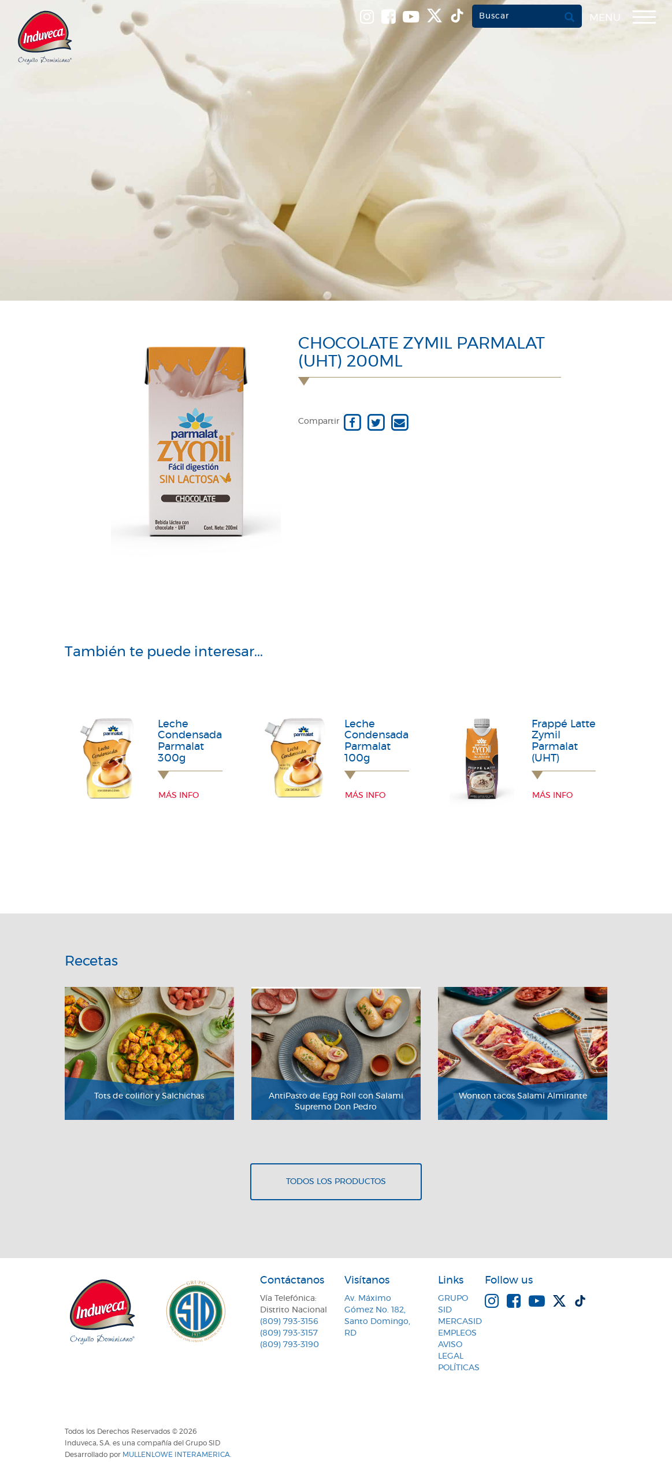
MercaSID (460, 1322)
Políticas (459, 1368)
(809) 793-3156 (289, 1322)
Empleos (457, 1333)
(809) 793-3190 (289, 1345)
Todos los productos (336, 1182)
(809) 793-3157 (289, 1333)
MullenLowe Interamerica (176, 1454)
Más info (178, 796)
